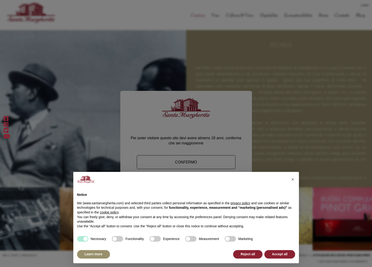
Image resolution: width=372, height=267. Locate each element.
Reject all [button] (248, 254)
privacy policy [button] (240, 203)
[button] (293, 179)
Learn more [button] (93, 254)
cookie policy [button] (109, 212)
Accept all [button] (279, 254)
